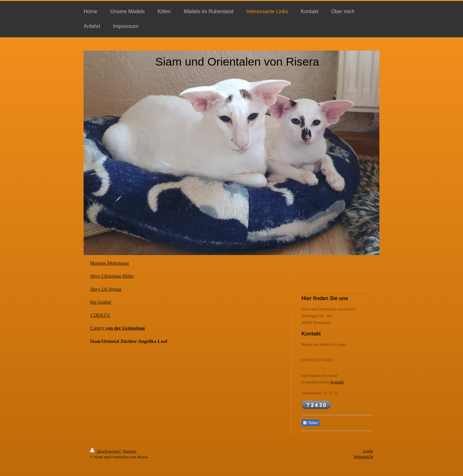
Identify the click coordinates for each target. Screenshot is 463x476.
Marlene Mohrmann (109, 263)
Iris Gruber (100, 302)
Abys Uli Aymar (106, 289)
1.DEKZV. (100, 315)
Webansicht (363, 456)
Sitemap (129, 451)
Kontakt (337, 382)
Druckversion (105, 451)
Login (368, 450)
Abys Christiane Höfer (112, 276)
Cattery (117, 328)
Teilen (310, 423)
